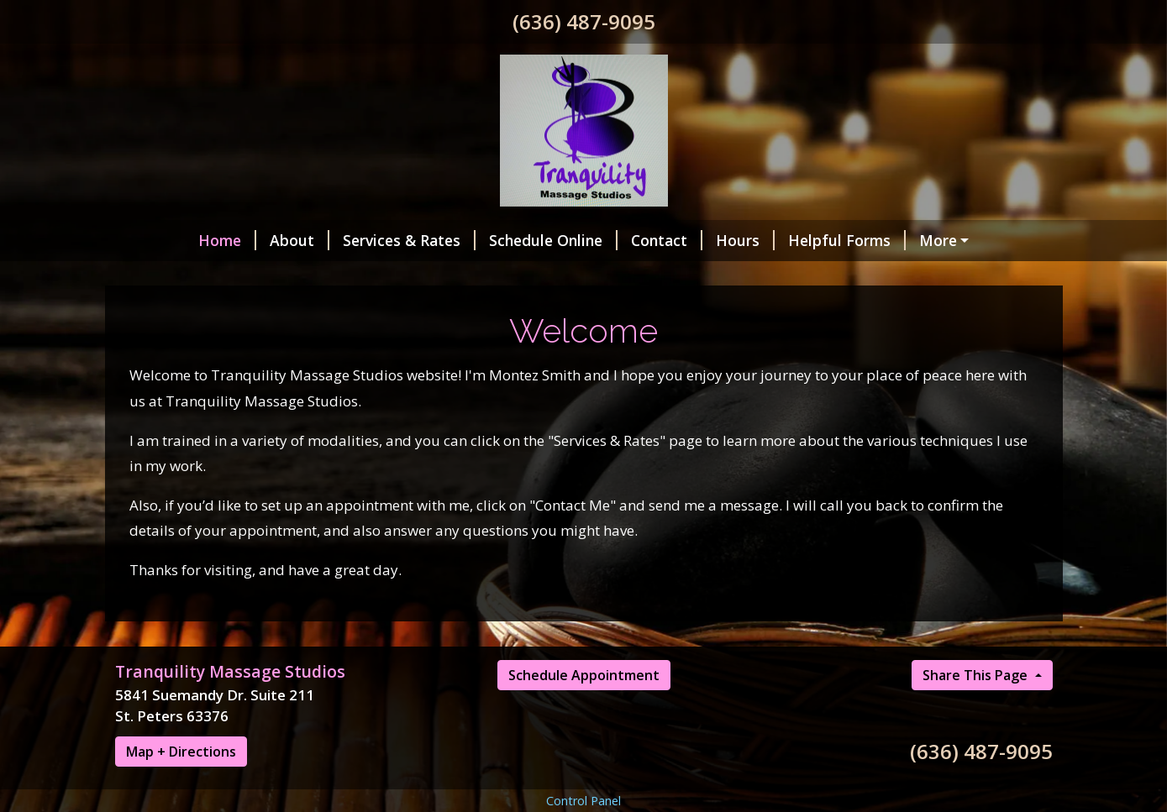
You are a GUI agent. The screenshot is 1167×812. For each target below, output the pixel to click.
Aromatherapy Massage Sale (441, 311)
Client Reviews (187, 276)
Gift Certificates (815, 276)
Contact (597, 240)
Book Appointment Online (637, 276)
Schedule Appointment (584, 745)
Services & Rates (339, 240)
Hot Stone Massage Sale (223, 311)
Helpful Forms (777, 240)
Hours (675, 240)
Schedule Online (483, 240)
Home (158, 240)
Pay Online (894, 240)
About (230, 240)
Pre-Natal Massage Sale (656, 311)
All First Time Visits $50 (847, 311)
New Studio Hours (449, 276)
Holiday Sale (311, 276)
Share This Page (977, 745)
